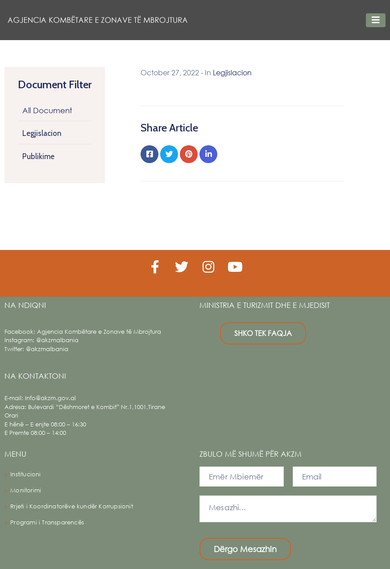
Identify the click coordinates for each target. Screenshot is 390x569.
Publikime (38, 156)
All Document (47, 110)
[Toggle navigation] (376, 20)
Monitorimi (25, 490)
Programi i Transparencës (47, 522)
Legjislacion (42, 133)
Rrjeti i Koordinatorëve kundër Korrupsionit (71, 506)
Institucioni (25, 474)
